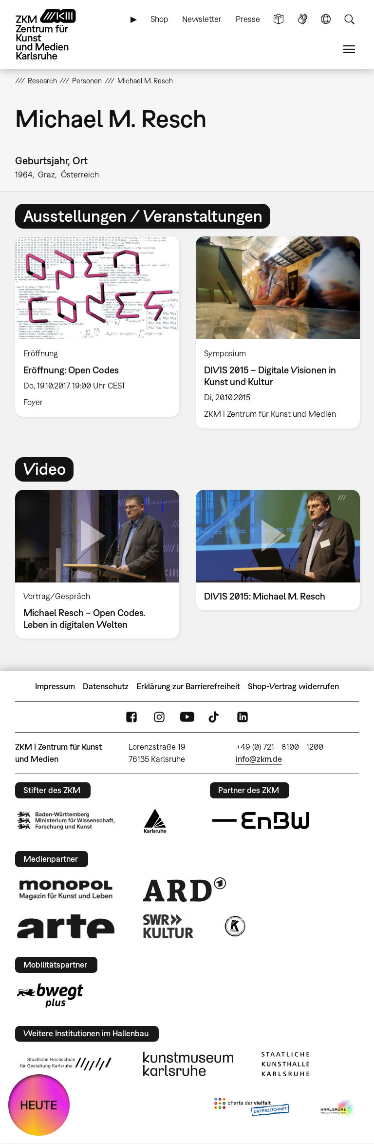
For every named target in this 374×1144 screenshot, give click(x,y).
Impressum (55, 686)
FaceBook (131, 717)
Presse (248, 19)
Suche (349, 19)
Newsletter (202, 19)
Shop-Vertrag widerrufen (293, 686)
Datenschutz (106, 686)
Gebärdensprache (302, 19)
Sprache (326, 19)
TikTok (214, 717)
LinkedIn (242, 717)
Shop (159, 19)
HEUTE (38, 1105)
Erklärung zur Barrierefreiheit (188, 686)
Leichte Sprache (278, 19)
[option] (97, 326)
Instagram (159, 717)
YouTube (187, 717)
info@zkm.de (259, 759)
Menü (349, 49)
